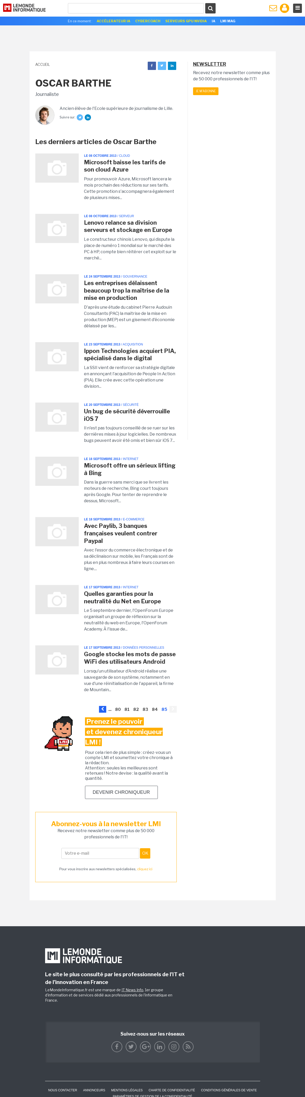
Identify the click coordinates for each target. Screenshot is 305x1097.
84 (155, 709)
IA (213, 21)
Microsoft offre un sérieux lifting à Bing (129, 469)
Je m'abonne (206, 91)
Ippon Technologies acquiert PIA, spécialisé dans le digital (130, 355)
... (109, 709)
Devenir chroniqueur (121, 792)
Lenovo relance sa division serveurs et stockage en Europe (128, 226)
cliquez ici (144, 869)
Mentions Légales (127, 1090)
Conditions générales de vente (229, 1090)
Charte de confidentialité (171, 1090)
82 (136, 709)
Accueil (42, 64)
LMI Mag (227, 21)
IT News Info (132, 990)
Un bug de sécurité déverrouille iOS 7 (127, 415)
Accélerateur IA (113, 21)
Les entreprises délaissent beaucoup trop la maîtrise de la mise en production (126, 290)
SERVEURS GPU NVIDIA (186, 21)
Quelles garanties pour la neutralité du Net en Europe (122, 597)
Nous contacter (62, 1090)
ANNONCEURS (94, 1090)
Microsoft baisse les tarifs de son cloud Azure (125, 166)
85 (164, 709)
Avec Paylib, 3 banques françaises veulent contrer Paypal (120, 533)
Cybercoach (147, 21)
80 (118, 709)
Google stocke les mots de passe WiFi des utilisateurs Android (130, 658)
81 (127, 709)
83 (145, 709)
